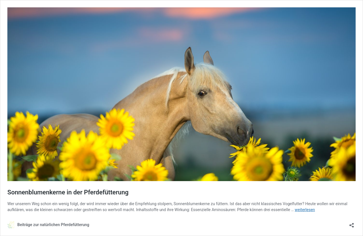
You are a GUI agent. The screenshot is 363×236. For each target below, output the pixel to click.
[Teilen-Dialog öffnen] (352, 223)
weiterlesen (305, 209)
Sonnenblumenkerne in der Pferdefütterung (67, 192)
